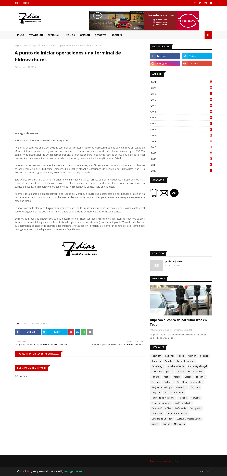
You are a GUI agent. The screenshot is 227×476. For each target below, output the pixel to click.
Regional (36, 45)
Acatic (166, 376)
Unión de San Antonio (177, 413)
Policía (181, 355)
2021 (181, 82)
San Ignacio (195, 408)
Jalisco (169, 371)
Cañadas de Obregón (162, 418)
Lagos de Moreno (30, 323)
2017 (181, 105)
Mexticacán (179, 424)
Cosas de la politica (161, 403)
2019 (181, 93)
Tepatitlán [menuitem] (36, 35)
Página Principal (22, 45)
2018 (181, 99)
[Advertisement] (80, 97)
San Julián (156, 392)
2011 (181, 141)
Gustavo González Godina (188, 418)
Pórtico (177, 376)
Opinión (192, 355)
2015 (181, 117)
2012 (181, 135)
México (155, 424)
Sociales (204, 355)
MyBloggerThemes (73, 471)
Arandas (169, 361)
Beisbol (188, 376)
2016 (181, 111)
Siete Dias (182, 382)
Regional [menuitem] (53, 35)
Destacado (157, 371)
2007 (181, 164)
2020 (181, 87)
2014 (181, 123)
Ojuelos (166, 424)
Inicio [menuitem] (20, 35)
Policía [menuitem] (70, 35)
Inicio (17, 2)
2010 (181, 147)
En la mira (201, 376)
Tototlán (156, 382)
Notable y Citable (176, 366)
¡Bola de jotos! (173, 261)
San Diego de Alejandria (163, 397)
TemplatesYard (40, 471)
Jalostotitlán (196, 382)
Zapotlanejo (157, 366)
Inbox (26, 2)
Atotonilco (181, 387)
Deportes (156, 361)
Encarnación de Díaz (161, 408)
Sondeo (180, 371)
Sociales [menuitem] (116, 35)
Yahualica (195, 397)
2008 (181, 159)
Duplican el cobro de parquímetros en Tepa (178, 322)
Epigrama (195, 387)
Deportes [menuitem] (100, 35)
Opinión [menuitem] (85, 35)
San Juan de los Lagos (162, 387)
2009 (181, 153)
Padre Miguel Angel (197, 366)
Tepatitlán (156, 355)
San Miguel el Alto (182, 403)
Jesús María (180, 408)
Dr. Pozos (168, 382)
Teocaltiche (157, 413)
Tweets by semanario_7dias (165, 461)
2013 (181, 129)
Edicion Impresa (196, 371)
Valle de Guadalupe (174, 392)
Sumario (155, 376)
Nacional (183, 397)
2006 (181, 170)
